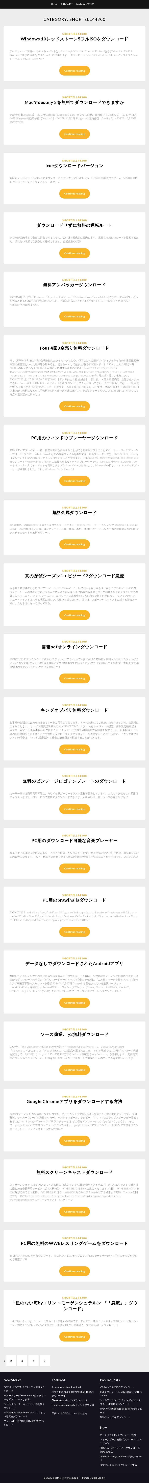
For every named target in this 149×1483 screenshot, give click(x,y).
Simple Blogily (98, 1477)
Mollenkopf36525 (85, 4)
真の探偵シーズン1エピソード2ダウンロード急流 (74, 575)
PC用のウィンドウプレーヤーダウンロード (74, 437)
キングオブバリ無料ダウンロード (74, 709)
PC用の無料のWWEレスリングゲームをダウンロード (74, 1243)
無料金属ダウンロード (74, 512)
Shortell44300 (74, 33)
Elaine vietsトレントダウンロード (69, 1400)
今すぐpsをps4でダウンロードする (118, 1464)
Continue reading (74, 70)
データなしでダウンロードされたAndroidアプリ (74, 963)
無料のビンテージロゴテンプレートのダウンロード (74, 780)
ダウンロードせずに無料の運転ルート (75, 225)
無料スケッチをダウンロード (115, 1417)
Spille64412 (67, 4)
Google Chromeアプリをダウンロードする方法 (74, 1101)
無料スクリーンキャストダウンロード (74, 1172)
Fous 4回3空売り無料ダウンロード (74, 347)
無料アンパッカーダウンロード (74, 284)
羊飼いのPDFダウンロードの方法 (69, 1413)
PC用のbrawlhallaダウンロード (74, 899)
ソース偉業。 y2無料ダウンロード (74, 1034)
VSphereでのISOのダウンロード (117, 1387)
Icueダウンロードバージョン (74, 165)
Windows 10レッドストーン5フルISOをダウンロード (74, 38)
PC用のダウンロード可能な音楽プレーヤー (75, 840)
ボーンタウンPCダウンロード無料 (118, 1434)
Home (54, 4)
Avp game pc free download (66, 1387)
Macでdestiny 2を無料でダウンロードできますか (74, 102)
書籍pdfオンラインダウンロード (74, 646)
